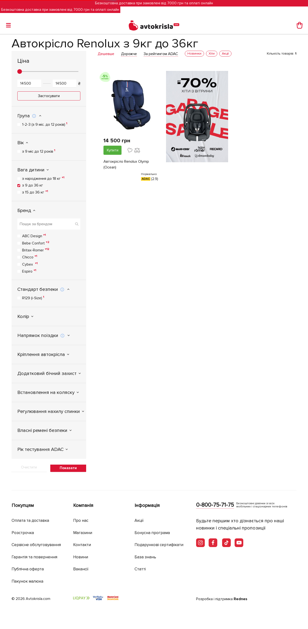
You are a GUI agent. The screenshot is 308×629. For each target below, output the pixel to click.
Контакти (82, 544)
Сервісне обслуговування (36, 544)
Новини (80, 557)
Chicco (29, 257)
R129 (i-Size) (33, 297)
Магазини (82, 532)
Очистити (29, 467)
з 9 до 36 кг (32, 185)
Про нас (80, 520)
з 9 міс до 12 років (38, 151)
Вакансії (81, 569)
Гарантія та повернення (34, 557)
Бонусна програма (152, 532)
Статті (140, 569)
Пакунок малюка (27, 581)
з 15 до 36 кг (35, 192)
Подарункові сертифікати (159, 544)
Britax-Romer (35, 250)
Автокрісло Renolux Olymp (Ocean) (126, 164)
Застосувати (49, 95)
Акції (139, 520)
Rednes (240, 599)
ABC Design (34, 235)
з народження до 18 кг (43, 178)
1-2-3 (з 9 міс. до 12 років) (44, 124)
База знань (145, 557)
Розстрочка (23, 532)
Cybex (30, 264)
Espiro (29, 271)
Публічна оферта (28, 569)
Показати (68, 468)
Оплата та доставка (30, 520)
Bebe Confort (35, 243)
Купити (112, 150)
